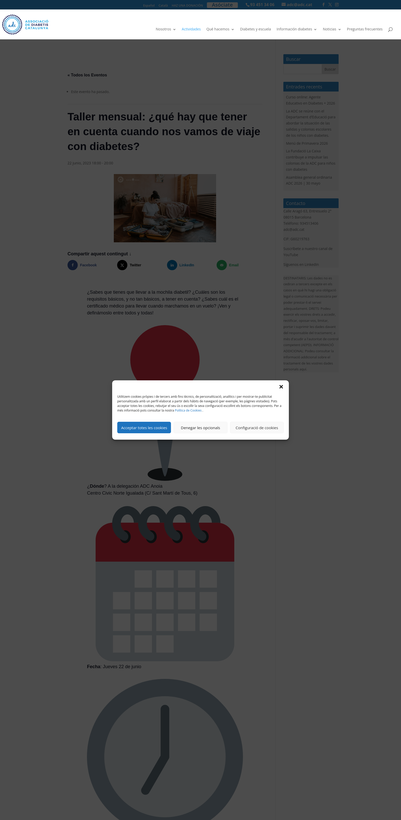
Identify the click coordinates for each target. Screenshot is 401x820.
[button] (281, 386)
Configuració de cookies (257, 427)
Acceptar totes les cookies (144, 427)
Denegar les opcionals (200, 427)
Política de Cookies (188, 410)
